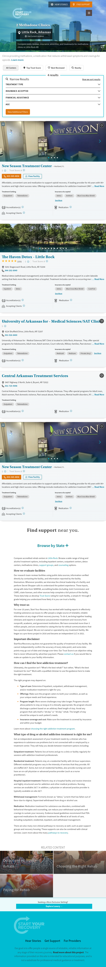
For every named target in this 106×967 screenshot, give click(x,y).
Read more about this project (68, 952)
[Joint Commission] (23, 300)
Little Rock (53, 558)
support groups (46, 565)
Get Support (52, 941)
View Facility (34, 176)
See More (58, 200)
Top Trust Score (33, 67)
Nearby (78, 67)
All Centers (11, 67)
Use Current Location (35, 36)
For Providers (72, 941)
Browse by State (51, 545)
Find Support (83, 4)
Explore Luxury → (54, 906)
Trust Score (45, 595)
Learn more (17, 60)
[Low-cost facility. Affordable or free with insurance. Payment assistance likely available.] (5, 171)
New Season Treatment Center (27, 166)
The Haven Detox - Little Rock (28, 256)
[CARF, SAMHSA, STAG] (23, 207)
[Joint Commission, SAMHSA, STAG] (23, 360)
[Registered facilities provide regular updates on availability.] (24, 213)
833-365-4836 (13, 176)
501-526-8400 (11, 335)
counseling (63, 565)
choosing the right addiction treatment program (53, 728)
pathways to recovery (58, 832)
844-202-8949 (11, 270)
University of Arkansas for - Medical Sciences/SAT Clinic (52, 321)
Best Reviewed (58, 67)
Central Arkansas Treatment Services (35, 375)
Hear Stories (61, 4)
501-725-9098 (11, 385)
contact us (68, 654)
